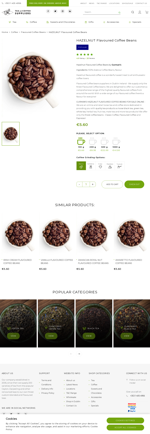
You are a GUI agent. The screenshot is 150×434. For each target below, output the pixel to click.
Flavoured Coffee (128, 115)
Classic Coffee (112, 115)
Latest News (72, 385)
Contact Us (141, 3)
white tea (81, 112)
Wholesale (127, 3)
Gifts (93, 401)
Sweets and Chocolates (96, 391)
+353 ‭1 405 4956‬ (11, 3)
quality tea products (105, 108)
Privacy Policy (47, 393)
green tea (138, 108)
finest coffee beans (94, 115)
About (83, 3)
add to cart (112, 184)
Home (5, 32)
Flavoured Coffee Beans (33, 32)
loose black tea (125, 108)
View (13, 336)
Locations (114, 3)
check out (134, 184)
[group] (31, 77)
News (91, 3)
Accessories (96, 397)
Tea (92, 380)
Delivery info (47, 389)
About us (70, 380)
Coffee (14, 32)
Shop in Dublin (73, 401)
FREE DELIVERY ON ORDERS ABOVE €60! (47, 3)
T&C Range (102, 3)
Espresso (80, 118)
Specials (95, 406)
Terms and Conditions (46, 382)
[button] (6, 77)
